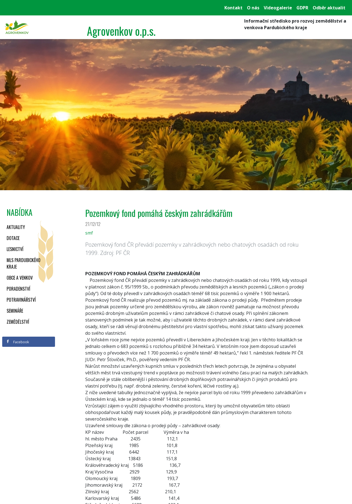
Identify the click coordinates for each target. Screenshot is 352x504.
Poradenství (18, 288)
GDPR (302, 8)
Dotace (13, 238)
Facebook (17, 341)
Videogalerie (278, 8)
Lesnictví (15, 249)
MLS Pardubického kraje (23, 263)
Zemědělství (18, 321)
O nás (253, 8)
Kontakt (233, 8)
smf (89, 233)
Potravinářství (21, 299)
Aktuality (16, 227)
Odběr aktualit (329, 8)
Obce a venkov (20, 277)
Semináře (15, 310)
